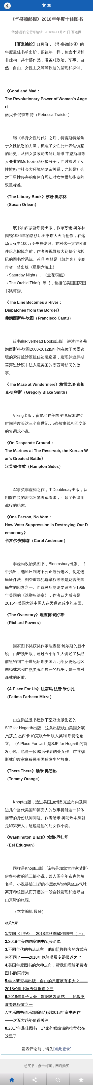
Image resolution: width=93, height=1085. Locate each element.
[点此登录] (62, 1049)
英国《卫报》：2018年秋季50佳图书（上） (45, 934)
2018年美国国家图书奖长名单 (33, 941)
